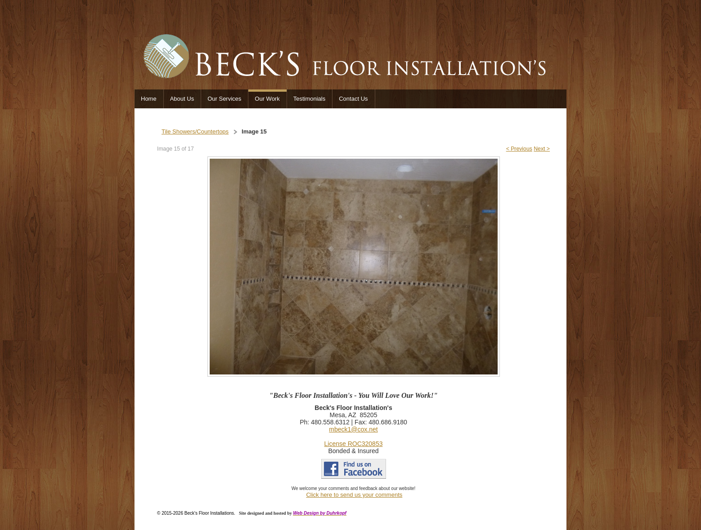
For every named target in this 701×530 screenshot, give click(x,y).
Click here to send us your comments (354, 494)
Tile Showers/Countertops (195, 131)
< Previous (519, 149)
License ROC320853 (353, 443)
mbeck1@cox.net (353, 429)
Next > (542, 149)
